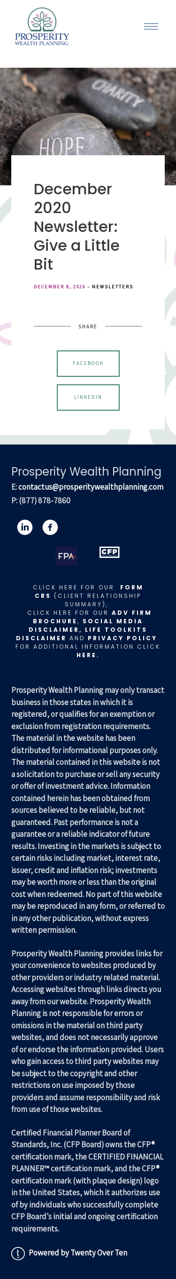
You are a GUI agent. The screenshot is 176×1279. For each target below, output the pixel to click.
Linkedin (88, 397)
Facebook (88, 363)
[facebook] (50, 527)
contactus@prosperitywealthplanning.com (90, 487)
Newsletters (112, 286)
